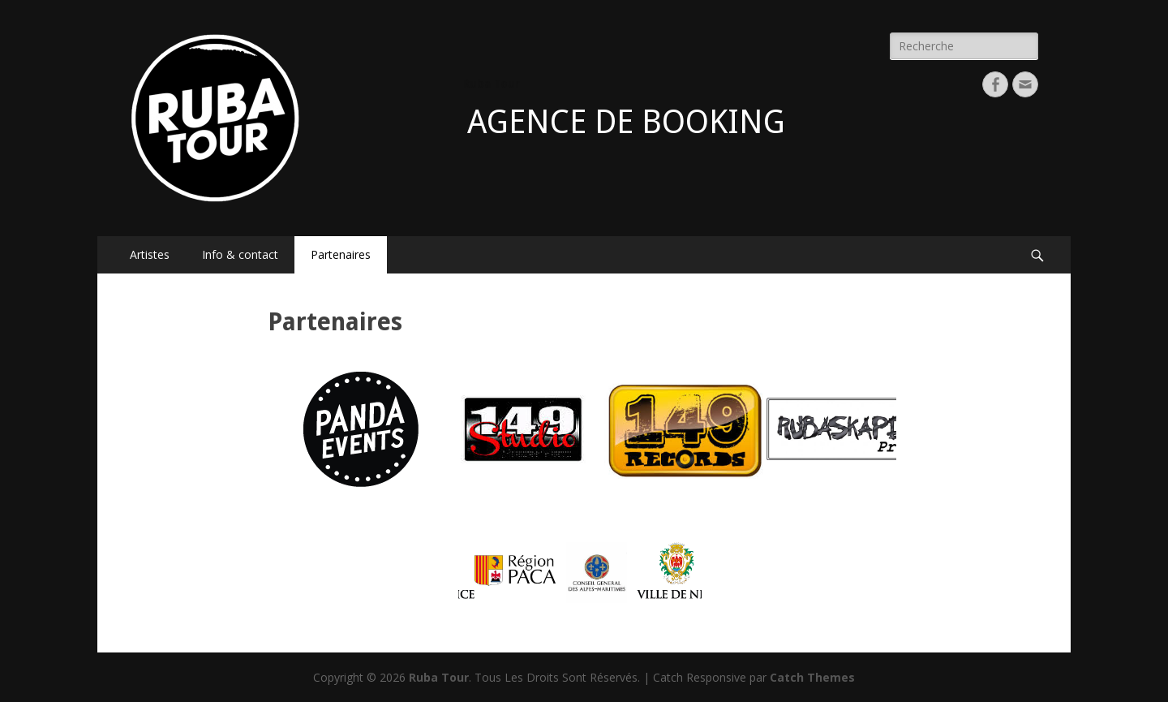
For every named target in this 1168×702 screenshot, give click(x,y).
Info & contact (240, 254)
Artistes (150, 254)
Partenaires (341, 254)
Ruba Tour (491, 83)
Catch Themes (812, 677)
